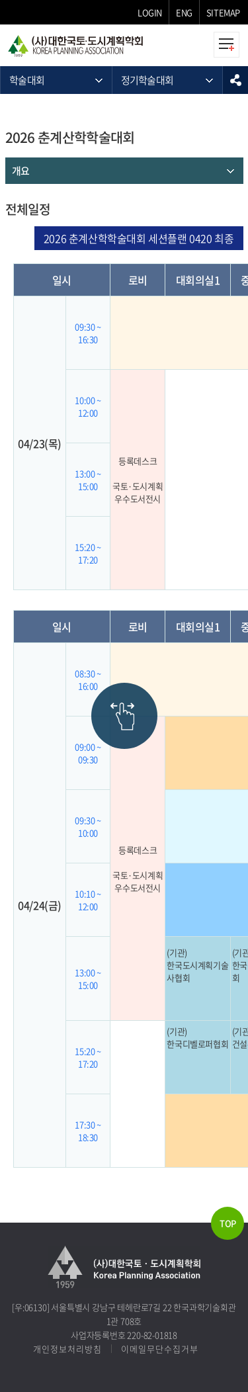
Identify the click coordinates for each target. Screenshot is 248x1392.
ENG (184, 12)
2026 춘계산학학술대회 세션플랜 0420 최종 (139, 238)
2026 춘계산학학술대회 (70, 137)
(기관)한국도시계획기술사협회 (197, 965)
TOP (228, 1223)
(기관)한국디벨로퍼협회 (197, 1037)
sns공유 (235, 80)
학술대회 (26, 80)
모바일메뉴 (226, 45)
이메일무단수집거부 (159, 1348)
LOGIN (150, 12)
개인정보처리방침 (67, 1348)
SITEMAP (223, 12)
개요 (21, 170)
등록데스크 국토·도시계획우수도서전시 (137, 480)
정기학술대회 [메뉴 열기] (147, 80)
